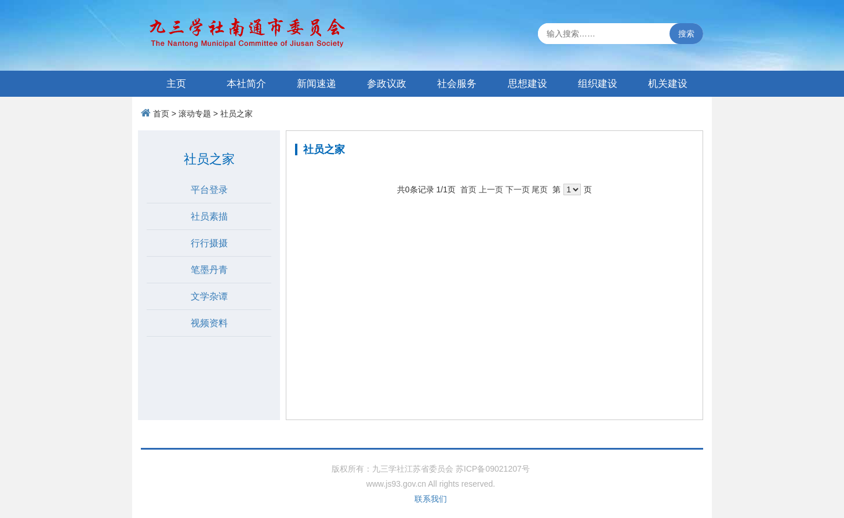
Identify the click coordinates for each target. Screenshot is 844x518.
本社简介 (246, 83)
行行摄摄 (209, 243)
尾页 (540, 189)
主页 (176, 83)
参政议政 (386, 83)
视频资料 (209, 323)
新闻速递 (316, 83)
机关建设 (667, 83)
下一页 (517, 189)
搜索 (686, 33)
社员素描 (209, 216)
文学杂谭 (209, 296)
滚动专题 (195, 113)
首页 (161, 113)
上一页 (491, 189)
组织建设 (597, 83)
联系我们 (430, 499)
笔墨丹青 (209, 270)
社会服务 (456, 83)
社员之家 (236, 113)
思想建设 (527, 83)
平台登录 (209, 190)
